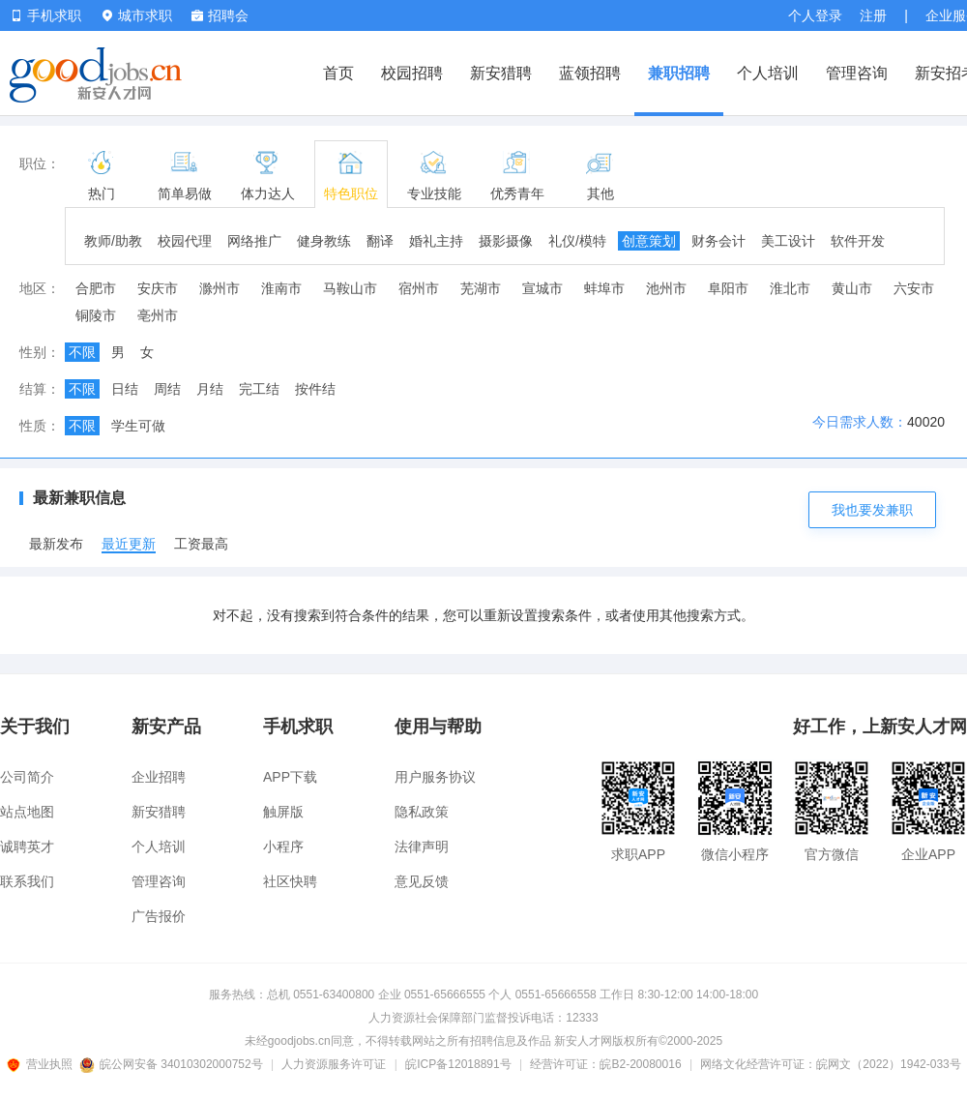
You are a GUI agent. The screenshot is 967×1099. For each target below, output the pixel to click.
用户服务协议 (435, 777)
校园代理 (185, 241)
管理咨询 (857, 73)
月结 (209, 389)
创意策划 (649, 241)
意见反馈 (422, 881)
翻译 (380, 241)
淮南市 (281, 288)
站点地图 (27, 811)
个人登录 (815, 15)
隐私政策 (422, 811)
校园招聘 (412, 73)
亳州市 (157, 315)
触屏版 (283, 811)
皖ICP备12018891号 (458, 1064)
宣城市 (542, 288)
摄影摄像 (506, 241)
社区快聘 (290, 881)
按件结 (315, 389)
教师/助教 (113, 241)
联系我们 (27, 881)
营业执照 (42, 1064)
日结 (124, 389)
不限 (82, 352)
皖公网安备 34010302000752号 (172, 1064)
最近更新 (129, 543)
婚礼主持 (436, 241)
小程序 (283, 846)
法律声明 (422, 846)
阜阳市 (728, 288)
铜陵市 (95, 315)
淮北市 (790, 288)
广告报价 (159, 916)
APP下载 (290, 777)
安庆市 (157, 288)
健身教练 (324, 241)
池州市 (666, 288)
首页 (338, 73)
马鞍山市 (350, 288)
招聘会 (220, 15)
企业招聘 (159, 777)
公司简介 (27, 777)
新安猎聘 (501, 73)
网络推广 (254, 241)
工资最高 (201, 543)
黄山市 (852, 288)
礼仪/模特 (577, 241)
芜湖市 (480, 288)
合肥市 (95, 288)
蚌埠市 (604, 288)
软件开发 (858, 241)
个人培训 (768, 73)
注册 (873, 15)
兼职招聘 (679, 73)
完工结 (259, 389)
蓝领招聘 (590, 73)
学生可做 (138, 425)
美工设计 (788, 241)
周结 (167, 389)
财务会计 (718, 241)
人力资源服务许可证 (333, 1064)
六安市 (914, 288)
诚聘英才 (27, 846)
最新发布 (56, 543)
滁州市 (219, 288)
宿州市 (418, 288)
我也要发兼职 (872, 510)
